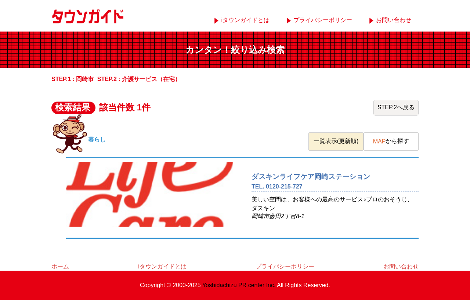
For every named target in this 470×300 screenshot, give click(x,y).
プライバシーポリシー (322, 20)
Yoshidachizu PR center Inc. (239, 285)
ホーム (60, 266)
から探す (391, 141)
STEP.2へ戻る (396, 107)
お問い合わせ (393, 20)
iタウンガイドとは (245, 20)
